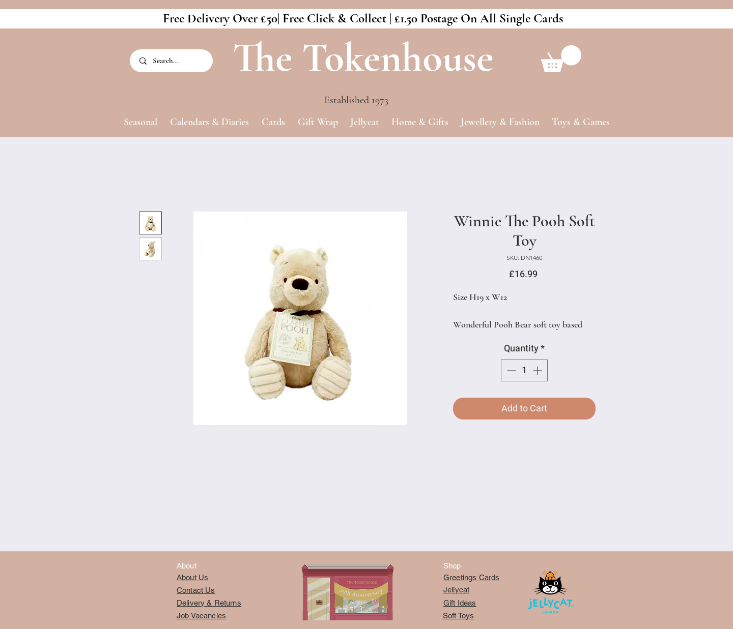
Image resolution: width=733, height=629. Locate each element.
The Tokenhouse (363, 57)
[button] (561, 58)
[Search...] (172, 60)
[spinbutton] (524, 370)
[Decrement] (510, 370)
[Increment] (538, 370)
